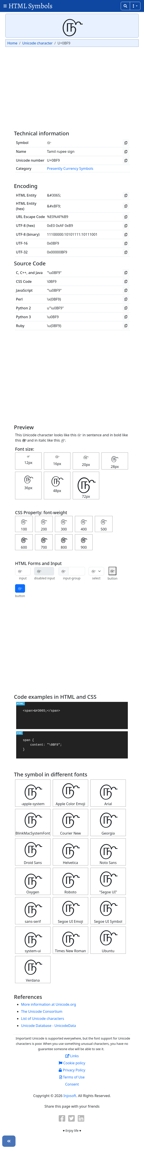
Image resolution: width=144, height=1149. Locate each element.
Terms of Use (72, 1077)
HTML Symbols (30, 6)
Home (12, 43)
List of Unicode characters (42, 1018)
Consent (72, 1084)
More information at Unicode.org (48, 1004)
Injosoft (69, 1095)
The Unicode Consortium (41, 1011)
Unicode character (37, 43)
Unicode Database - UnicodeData (48, 1025)
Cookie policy (72, 1063)
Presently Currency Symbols (70, 168)
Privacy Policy (72, 1070)
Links (72, 1055)
